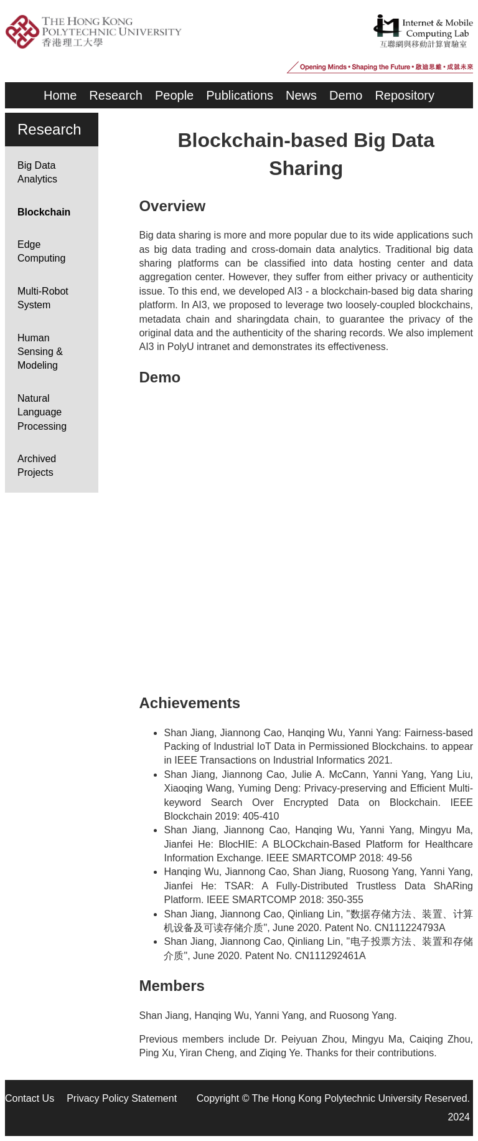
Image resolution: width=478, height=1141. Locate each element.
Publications (239, 95)
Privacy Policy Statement (122, 1098)
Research (116, 95)
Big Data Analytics (37, 172)
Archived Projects (36, 465)
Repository (404, 95)
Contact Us (29, 1098)
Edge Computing (41, 251)
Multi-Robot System (42, 298)
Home (60, 95)
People (174, 95)
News (301, 95)
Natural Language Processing (42, 412)
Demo (345, 95)
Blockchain (43, 212)
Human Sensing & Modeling (40, 352)
